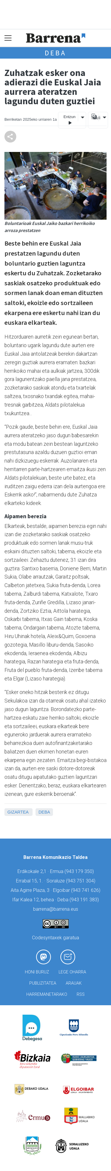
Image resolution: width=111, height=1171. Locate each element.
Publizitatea (42, 983)
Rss (81, 994)
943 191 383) (85, 899)
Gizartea (17, 812)
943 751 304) (81, 881)
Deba (55, 52)
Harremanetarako (46, 994)
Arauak (74, 983)
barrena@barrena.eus (55, 909)
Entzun (69, 120)
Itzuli (95, 117)
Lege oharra (72, 972)
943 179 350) (80, 871)
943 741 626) (86, 890)
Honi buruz (37, 972)
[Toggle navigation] (8, 38)
